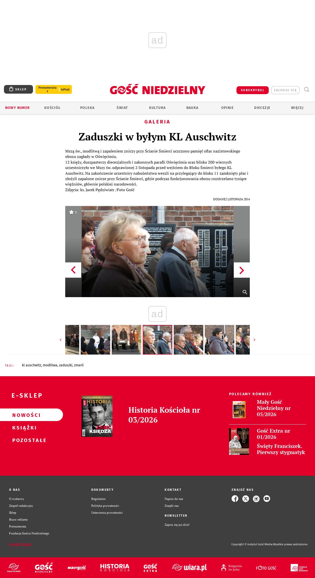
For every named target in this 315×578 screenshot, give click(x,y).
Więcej (297, 108)
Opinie (227, 108)
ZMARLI (79, 365)
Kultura (157, 108)
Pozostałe (23, 440)
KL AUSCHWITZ (31, 365)
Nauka (192, 108)
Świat (122, 108)
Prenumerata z (47, 89)
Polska (87, 108)
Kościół (52, 108)
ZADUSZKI (65, 365)
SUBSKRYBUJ (252, 90)
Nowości (23, 415)
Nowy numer (17, 108)
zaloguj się (285, 90)
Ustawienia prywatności (107, 512)
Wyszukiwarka (306, 89)
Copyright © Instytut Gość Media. (252, 544)
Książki (23, 427)
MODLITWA (50, 365)
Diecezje (262, 108)
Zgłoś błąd (20, 544)
